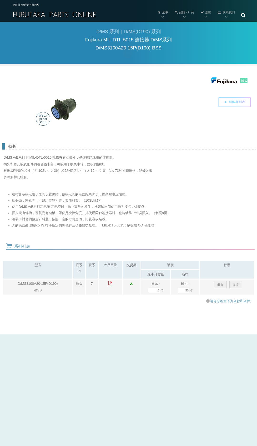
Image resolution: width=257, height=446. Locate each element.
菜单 (162, 12)
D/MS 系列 (107, 32)
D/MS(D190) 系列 (142, 32)
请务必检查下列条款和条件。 (229, 301)
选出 (205, 12)
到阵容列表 (232, 102)
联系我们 (226, 12)
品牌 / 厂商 (184, 12)
